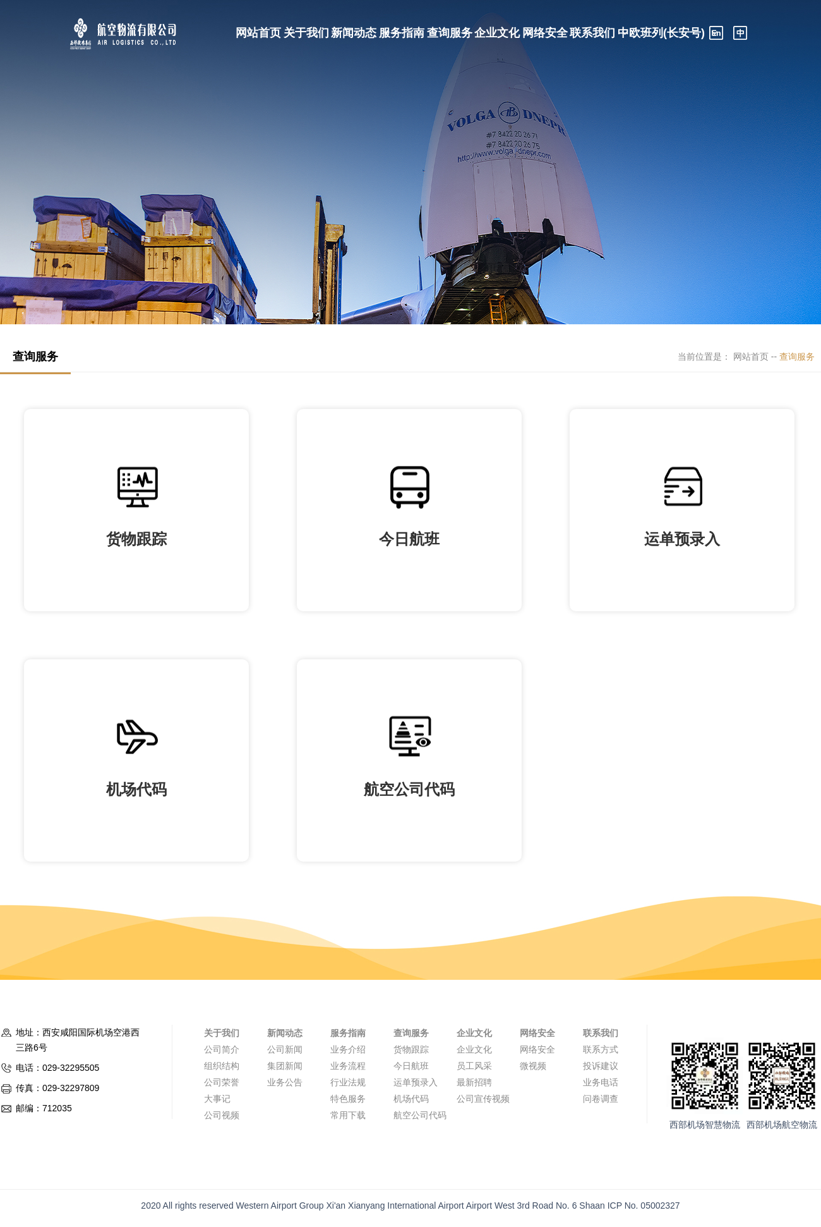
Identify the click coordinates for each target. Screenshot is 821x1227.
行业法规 (348, 1082)
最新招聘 (474, 1082)
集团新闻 (285, 1066)
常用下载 (348, 1115)
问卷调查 (600, 1099)
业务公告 (285, 1082)
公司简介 (221, 1049)
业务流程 (348, 1066)
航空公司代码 (419, 1115)
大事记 (217, 1099)
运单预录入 (415, 1082)
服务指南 (401, 33)
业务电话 (600, 1082)
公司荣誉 (221, 1082)
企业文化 (497, 33)
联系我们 (592, 33)
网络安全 (545, 33)
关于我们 (306, 33)
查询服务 (449, 33)
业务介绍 (348, 1049)
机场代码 (411, 1099)
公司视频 (221, 1115)
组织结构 (221, 1066)
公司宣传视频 (483, 1099)
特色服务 (348, 1099)
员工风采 (474, 1066)
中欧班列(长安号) (661, 33)
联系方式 (600, 1049)
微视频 (533, 1066)
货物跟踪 (411, 1049)
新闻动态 (353, 33)
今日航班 (411, 1066)
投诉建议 (600, 1066)
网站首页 (258, 33)
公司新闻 (285, 1049)
